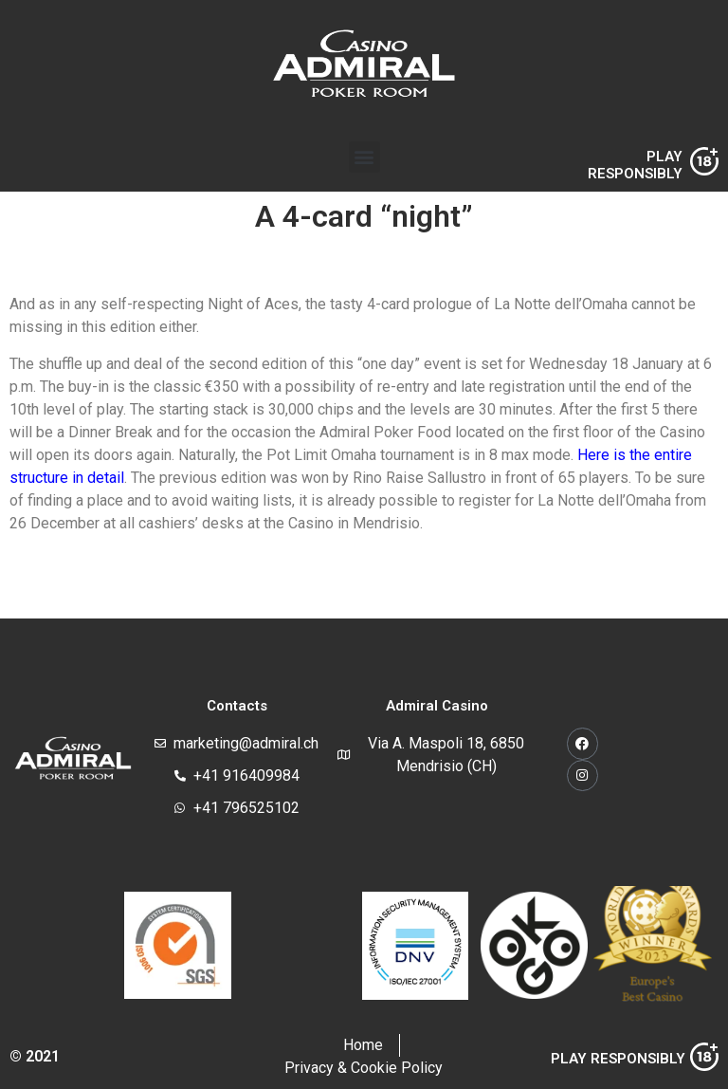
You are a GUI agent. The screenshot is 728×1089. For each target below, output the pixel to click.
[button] (364, 157)
